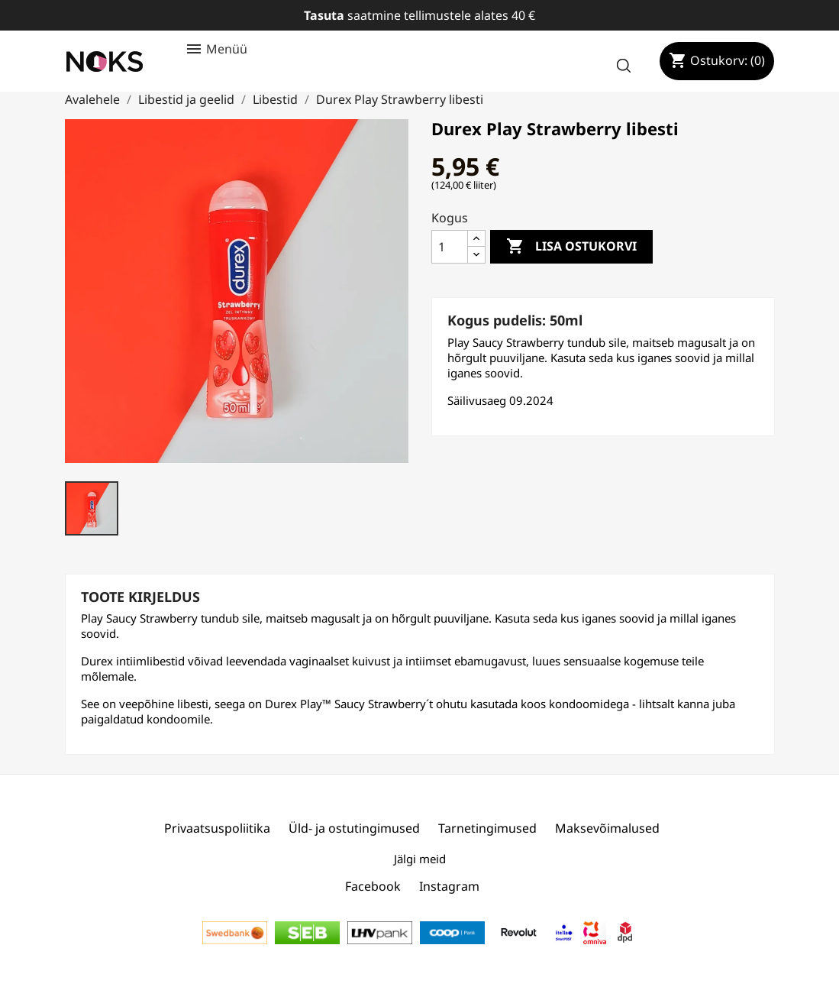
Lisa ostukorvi (571, 247)
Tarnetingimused (487, 828)
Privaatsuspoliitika (217, 828)
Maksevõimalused (607, 828)
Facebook (373, 886)
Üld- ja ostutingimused (354, 828)
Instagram (449, 886)
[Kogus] (449, 247)
